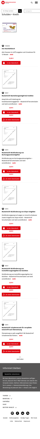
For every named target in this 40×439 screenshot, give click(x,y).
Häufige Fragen (24, 418)
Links (11, 421)
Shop (4, 404)
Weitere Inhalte (8, 407)
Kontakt (5, 418)
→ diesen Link (26, 388)
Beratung (6, 398)
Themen (5, 395)
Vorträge (6, 401)
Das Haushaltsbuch (8, 49)
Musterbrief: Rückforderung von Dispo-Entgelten (18, 212)
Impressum (27, 421)
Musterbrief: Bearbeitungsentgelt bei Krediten (17, 96)
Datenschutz (18, 421)
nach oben (20, 358)
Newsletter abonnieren (12, 374)
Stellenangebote (14, 418)
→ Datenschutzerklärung (20, 385)
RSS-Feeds (34, 418)
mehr (11, 54)
